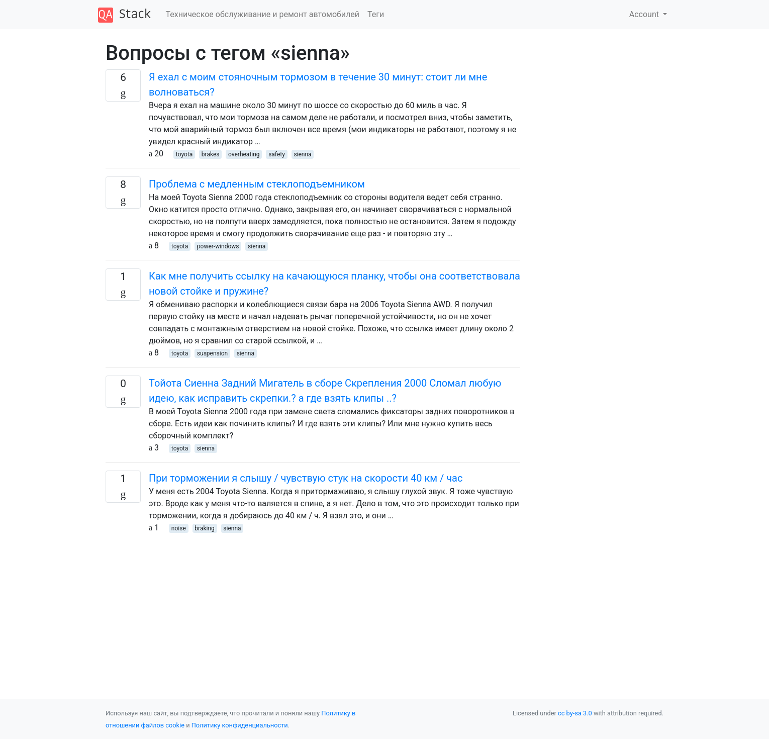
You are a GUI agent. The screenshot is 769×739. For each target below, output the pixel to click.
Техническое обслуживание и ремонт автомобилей (262, 14)
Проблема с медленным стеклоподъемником (257, 184)
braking (204, 528)
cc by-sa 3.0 (575, 713)
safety (276, 154)
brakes (211, 154)
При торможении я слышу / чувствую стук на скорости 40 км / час (305, 478)
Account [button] (645, 14)
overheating (244, 154)
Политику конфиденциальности (239, 725)
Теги (375, 14)
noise (178, 528)
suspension (212, 353)
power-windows (218, 246)
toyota (184, 154)
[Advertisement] (313, 604)
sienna (302, 154)
